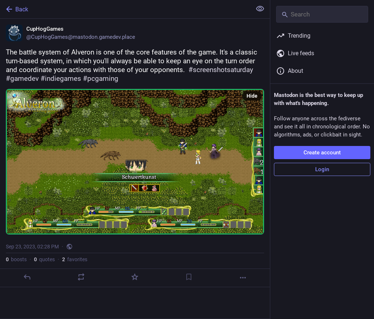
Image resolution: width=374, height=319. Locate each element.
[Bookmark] (188, 277)
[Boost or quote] (81, 277)
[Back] (125, 9)
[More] (242, 277)
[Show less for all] (260, 9)
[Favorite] (134, 277)
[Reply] (27, 277)
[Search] (322, 14)
